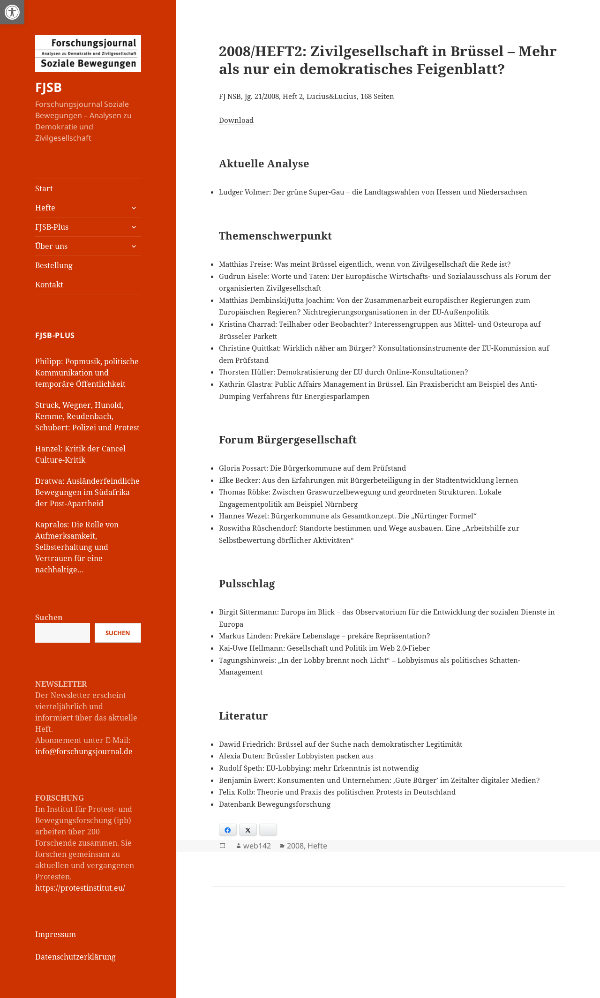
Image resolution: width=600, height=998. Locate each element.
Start (44, 188)
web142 (257, 845)
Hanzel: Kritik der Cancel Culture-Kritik (80, 454)
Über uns (51, 246)
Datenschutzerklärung (75, 957)
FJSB (48, 87)
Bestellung (54, 265)
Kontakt (49, 284)
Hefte (45, 208)
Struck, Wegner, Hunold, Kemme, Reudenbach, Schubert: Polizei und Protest (87, 416)
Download (236, 120)
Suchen (49, 617)
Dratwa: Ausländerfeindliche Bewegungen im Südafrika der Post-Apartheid (87, 492)
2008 (295, 845)
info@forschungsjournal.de (84, 751)
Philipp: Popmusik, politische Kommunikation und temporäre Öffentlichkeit (87, 372)
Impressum (55, 934)
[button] (12, 12)
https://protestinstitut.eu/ (80, 888)
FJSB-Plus (51, 227)
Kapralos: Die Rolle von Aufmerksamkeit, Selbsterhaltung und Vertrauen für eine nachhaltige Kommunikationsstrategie (81, 547)
